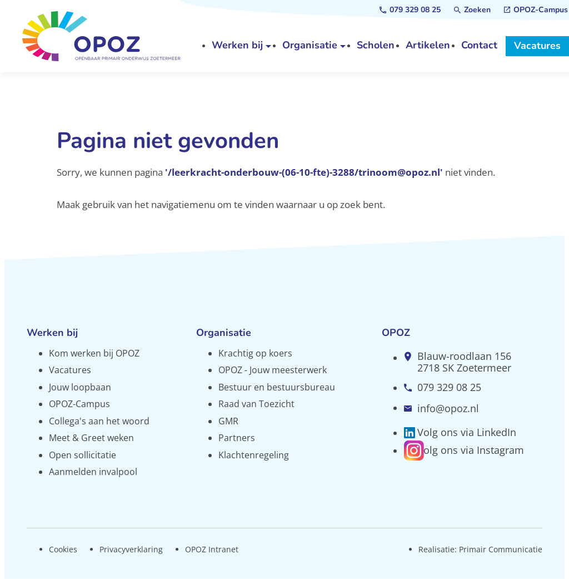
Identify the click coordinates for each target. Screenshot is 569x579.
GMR (228, 421)
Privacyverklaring (131, 549)
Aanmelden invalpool (93, 472)
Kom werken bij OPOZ (94, 353)
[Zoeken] (472, 10)
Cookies (63, 549)
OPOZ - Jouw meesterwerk (272, 370)
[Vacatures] (537, 46)
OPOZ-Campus (79, 404)
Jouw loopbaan (80, 387)
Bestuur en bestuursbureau (276, 387)
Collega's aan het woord (99, 421)
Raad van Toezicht (256, 404)
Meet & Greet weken (91, 438)
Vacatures (70, 370)
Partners (236, 438)
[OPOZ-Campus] (536, 10)
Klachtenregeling (253, 455)
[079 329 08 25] (410, 10)
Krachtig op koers (255, 353)
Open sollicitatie (82, 455)
